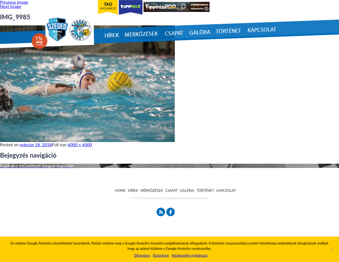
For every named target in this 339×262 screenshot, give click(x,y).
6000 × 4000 (80, 144)
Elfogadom (142, 255)
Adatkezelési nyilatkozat (189, 255)
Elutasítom (161, 255)
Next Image (10, 6)
